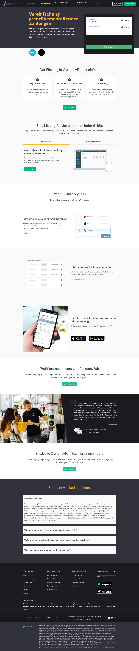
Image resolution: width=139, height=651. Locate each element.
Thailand (80, 606)
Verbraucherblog (28, 579)
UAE (85, 606)
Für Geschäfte (52, 579)
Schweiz (72, 606)
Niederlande (108, 604)
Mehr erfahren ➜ (33, 162)
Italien (92, 604)
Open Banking (52, 590)
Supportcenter (77, 575)
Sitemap (89, 619)
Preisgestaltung (77, 579)
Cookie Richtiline (82, 616)
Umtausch (75, 586)
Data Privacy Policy (72, 616)
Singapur (50, 606)
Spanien (65, 606)
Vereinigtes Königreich (96, 606)
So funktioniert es (53, 575)
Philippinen (36, 606)
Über (24, 575)
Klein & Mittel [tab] (46, 141)
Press (24, 586)
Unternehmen (45, 4)
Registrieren (130, 4)
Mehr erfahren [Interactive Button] (28, 233)
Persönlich (31, 4)
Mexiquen (99, 604)
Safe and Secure (81, 619)
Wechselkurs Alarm (53, 582)
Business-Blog (27, 582)
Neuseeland (27, 606)
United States (109, 606)
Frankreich (55, 604)
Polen (43, 606)
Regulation (97, 616)
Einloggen (117, 4)
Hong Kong (74, 604)
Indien (81, 604)
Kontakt (25, 593)
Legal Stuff (90, 616)
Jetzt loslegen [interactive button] (69, 107)
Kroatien (40, 604)
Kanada (33, 604)
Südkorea (58, 606)
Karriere (25, 590)
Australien (26, 604)
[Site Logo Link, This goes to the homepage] (14, 3)
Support (97, 4)
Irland (87, 604)
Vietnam (25, 609)
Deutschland (64, 604)
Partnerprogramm (53, 586)
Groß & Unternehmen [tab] (93, 141)
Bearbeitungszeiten (78, 582)
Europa (47, 604)
